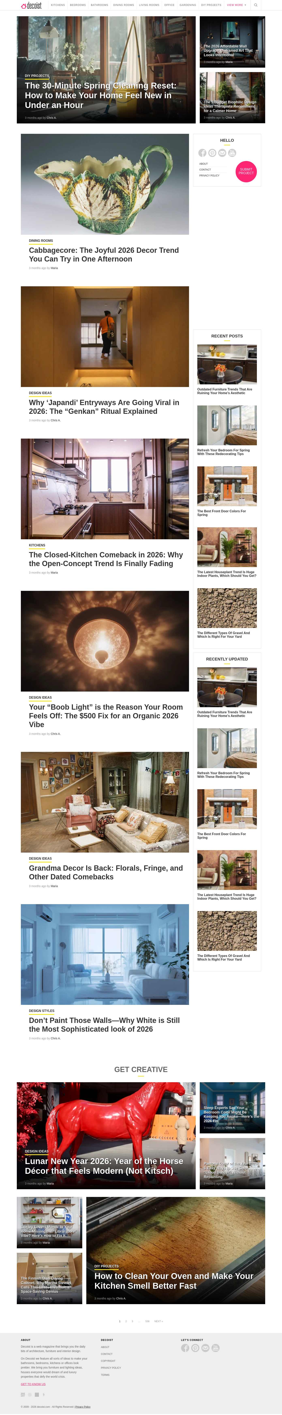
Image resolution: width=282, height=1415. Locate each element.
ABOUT (203, 163)
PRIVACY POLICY (209, 175)
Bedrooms (78, 5)
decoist (34, 5)
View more (235, 5)
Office (169, 5)
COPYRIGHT (108, 1362)
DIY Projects (211, 5)
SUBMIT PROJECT (246, 171)
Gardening (188, 5)
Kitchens (58, 5)
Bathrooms (99, 5)
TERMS (105, 1376)
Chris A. (52, 117)
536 (147, 1322)
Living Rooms (149, 5)
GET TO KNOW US (33, 1385)
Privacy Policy (83, 1407)
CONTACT (205, 169)
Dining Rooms (123, 5)
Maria (229, 62)
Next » (158, 1322)
